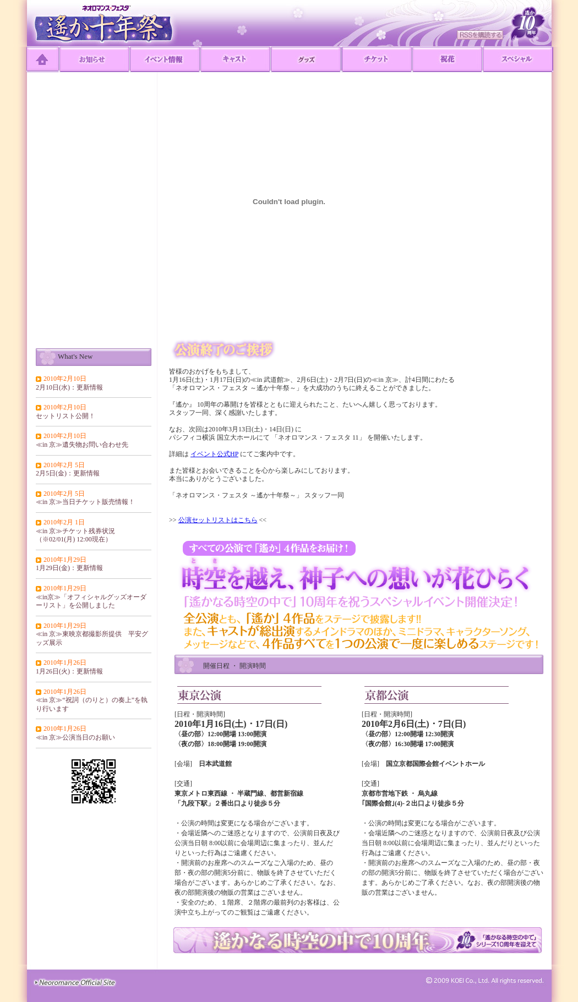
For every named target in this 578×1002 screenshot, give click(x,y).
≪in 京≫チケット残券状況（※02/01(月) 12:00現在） (75, 535)
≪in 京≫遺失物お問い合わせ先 (82, 444)
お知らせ (94, 59)
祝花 (447, 59)
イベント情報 (165, 59)
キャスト (235, 59)
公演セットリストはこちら (218, 520)
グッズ (306, 59)
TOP (42, 59)
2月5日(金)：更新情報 (68, 473)
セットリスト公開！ (65, 416)
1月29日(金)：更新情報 (69, 568)
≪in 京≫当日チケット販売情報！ (85, 502)
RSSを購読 (480, 35)
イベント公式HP (214, 454)
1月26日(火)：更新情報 (69, 671)
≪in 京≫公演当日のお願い (75, 737)
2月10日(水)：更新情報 (69, 387)
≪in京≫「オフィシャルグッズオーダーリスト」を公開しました (91, 601)
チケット (377, 59)
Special (518, 59)
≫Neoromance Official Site (75, 982)
